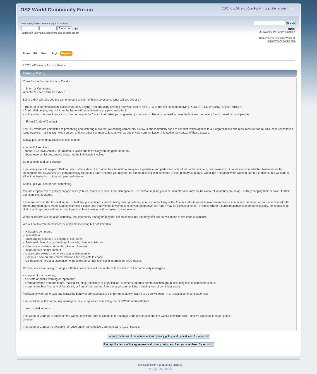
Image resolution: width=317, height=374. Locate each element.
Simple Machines (174, 365)
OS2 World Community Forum (56, 9)
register (64, 23)
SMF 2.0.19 (144, 365)
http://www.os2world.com (281, 41)
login (53, 23)
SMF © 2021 (157, 365)
